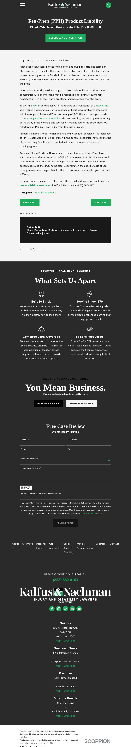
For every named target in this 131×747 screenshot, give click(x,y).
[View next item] (41, 249)
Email (70, 449)
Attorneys (27, 543)
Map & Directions (65, 640)
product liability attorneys (35, 185)
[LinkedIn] (72, 608)
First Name (26, 440)
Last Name (72, 440)
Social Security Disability (68, 548)
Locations (101, 543)
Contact (114, 543)
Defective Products (44, 192)
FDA (35, 105)
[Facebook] (52, 608)
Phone (24, 449)
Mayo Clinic (102, 105)
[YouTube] (79, 608)
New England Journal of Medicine (42, 118)
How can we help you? (31, 468)
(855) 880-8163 (65, 580)
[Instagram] (58, 608)
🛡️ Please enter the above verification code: (41, 494)
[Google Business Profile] (65, 608)
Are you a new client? (30, 459)
